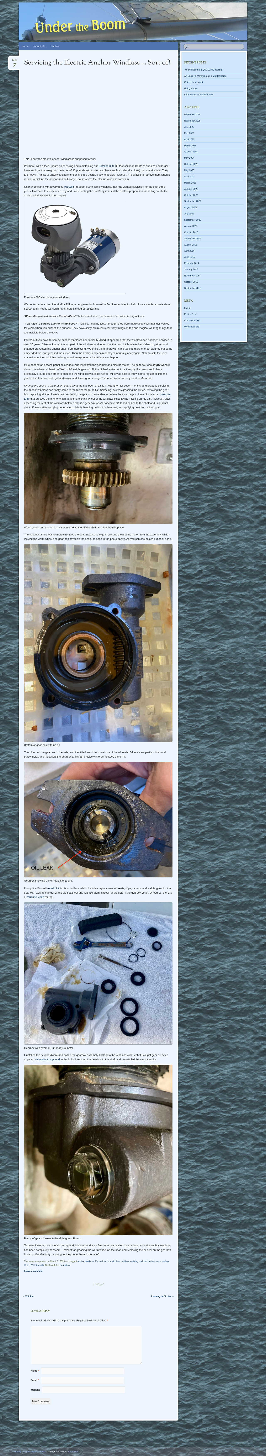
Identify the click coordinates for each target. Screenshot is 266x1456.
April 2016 (189, 250)
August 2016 (190, 244)
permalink (65, 1265)
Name (35, 1370)
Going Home (190, 88)
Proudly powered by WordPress (30, 1451)
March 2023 (190, 182)
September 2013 (192, 288)
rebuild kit (53, 888)
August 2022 (190, 207)
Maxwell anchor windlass (108, 1261)
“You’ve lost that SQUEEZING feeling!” (203, 69)
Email (35, 1380)
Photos (54, 46)
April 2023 (189, 176)
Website (35, 1389)
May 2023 (189, 170)
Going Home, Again (194, 82)
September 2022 (192, 201)
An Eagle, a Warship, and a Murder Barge (205, 76)
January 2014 (191, 269)
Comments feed (192, 320)
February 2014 (191, 263)
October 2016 (191, 232)
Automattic (73, 1451)
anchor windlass (86, 1261)
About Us (39, 46)
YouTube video (35, 897)
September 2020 (192, 220)
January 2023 (191, 189)
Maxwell (69, 186)
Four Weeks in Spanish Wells (199, 94)
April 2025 (189, 139)
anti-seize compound (47, 1059)
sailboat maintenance (150, 1261)
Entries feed (190, 314)
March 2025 (190, 145)
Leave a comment (33, 1271)
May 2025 (189, 133)
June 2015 (189, 257)
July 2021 (189, 213)
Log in (187, 308)
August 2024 (190, 151)
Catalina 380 (106, 166)
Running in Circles (162, 1296)
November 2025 (192, 120)
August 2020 (190, 226)
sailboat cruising (130, 1261)
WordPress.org (191, 326)
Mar (14, 61)
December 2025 (192, 114)
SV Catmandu (37, 1265)
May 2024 (189, 158)
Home (25, 46)
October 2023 (191, 164)
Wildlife (27, 1296)
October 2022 (191, 195)
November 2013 (192, 275)
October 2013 (191, 282)
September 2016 (192, 238)
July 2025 (189, 127)
